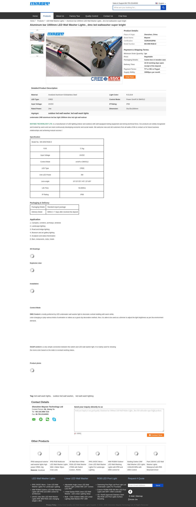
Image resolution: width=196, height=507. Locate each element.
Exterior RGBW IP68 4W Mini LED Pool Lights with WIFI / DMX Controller (111, 491)
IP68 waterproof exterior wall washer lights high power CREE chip (39, 464)
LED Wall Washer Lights (55, 21)
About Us (60, 16)
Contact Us (108, 16)
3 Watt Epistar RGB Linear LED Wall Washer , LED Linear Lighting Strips (78, 493)
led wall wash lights (42, 396)
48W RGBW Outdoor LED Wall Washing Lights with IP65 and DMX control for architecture (115, 467)
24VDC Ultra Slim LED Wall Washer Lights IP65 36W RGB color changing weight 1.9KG (45, 499)
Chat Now (122, 16)
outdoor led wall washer (63, 396)
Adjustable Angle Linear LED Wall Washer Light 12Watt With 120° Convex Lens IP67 (79, 487)
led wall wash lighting (85, 396)
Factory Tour (74, 16)
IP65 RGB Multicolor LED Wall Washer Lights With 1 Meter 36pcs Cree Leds (59, 466)
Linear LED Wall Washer (76, 478)
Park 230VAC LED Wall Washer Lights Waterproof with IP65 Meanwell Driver (155, 466)
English (162, 3)
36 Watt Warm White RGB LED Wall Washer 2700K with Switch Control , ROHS (77, 466)
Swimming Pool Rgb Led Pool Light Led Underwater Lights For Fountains (111, 486)
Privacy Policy (51, 505)
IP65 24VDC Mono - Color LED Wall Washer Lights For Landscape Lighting (97, 466)
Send (158, 485)
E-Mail (131, 496)
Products (47, 16)
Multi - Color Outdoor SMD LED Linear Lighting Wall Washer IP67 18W (79, 498)
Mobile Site (133, 499)
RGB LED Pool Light (107, 478)
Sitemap (139, 496)
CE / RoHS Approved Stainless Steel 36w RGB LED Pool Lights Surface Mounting (110, 497)
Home (35, 16)
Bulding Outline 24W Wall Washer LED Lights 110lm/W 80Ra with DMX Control (136, 466)
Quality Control (91, 16)
